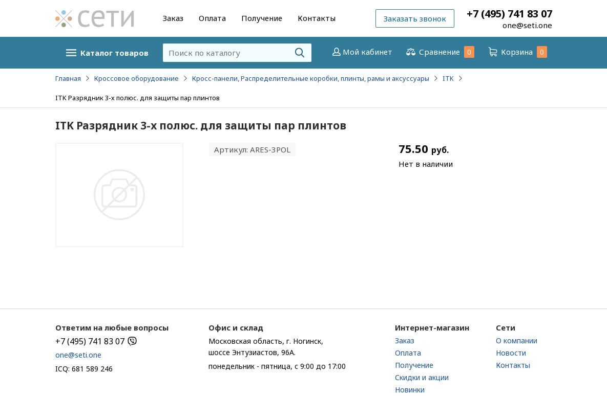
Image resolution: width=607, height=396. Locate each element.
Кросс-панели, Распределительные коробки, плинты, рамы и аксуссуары (310, 78)
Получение (261, 18)
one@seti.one (527, 25)
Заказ (173, 18)
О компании (516, 340)
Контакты (317, 18)
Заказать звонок (415, 18)
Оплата (212, 18)
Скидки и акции (422, 377)
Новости (511, 353)
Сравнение (439, 52)
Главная (68, 78)
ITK (448, 78)
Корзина (517, 52)
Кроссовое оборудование (136, 78)
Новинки (410, 389)
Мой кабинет (361, 52)
